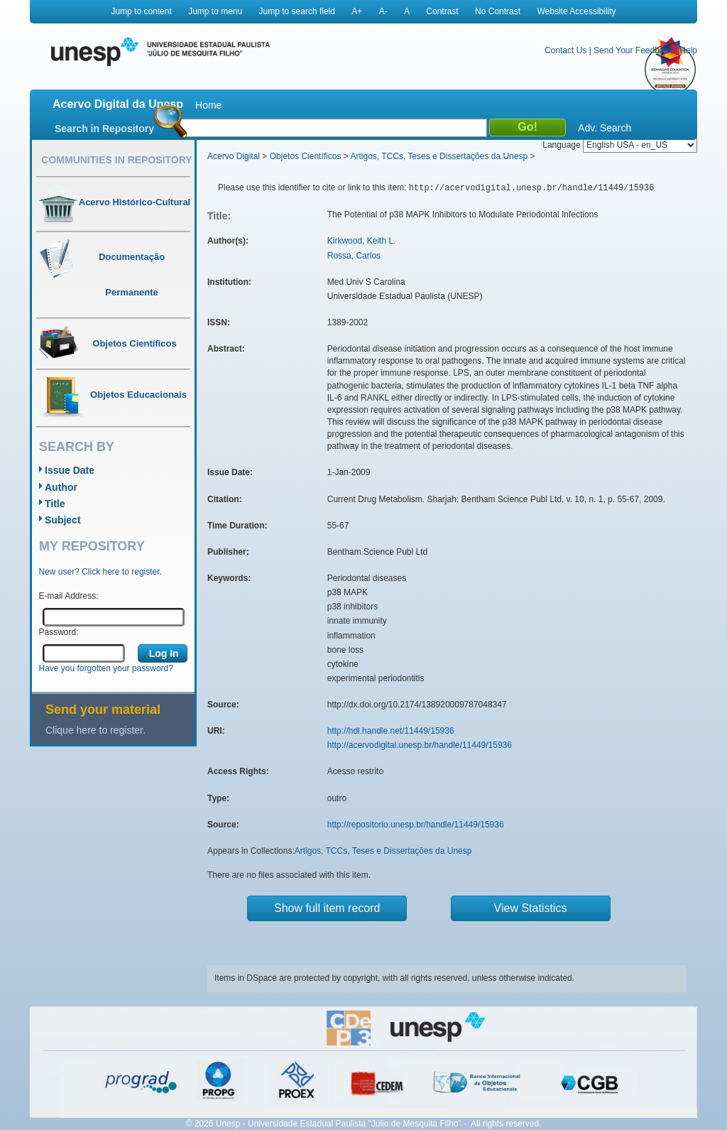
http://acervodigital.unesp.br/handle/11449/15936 (419, 745)
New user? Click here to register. (100, 572)
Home (208, 105)
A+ (356, 11)
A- (383, 11)
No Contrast (497, 11)
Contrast (442, 11)
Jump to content (141, 11)
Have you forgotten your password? (106, 668)
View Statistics (530, 908)
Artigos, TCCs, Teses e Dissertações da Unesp (439, 156)
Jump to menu (215, 11)
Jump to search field (297, 11)
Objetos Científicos (305, 156)
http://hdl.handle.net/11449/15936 (390, 731)
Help (688, 50)
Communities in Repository (116, 159)
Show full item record (327, 908)
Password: (59, 632)
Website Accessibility (576, 11)
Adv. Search (604, 128)
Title (55, 503)
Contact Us (565, 50)
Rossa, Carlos (354, 256)
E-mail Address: (69, 596)
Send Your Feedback (633, 50)
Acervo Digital (233, 156)
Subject (63, 520)
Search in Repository (104, 128)
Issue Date (69, 470)
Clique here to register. (95, 730)
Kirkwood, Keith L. (361, 241)
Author (61, 487)
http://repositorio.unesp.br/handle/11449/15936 (415, 825)
